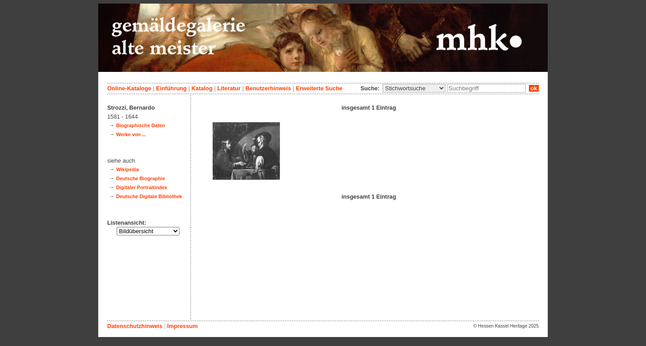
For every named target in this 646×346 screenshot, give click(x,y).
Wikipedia (127, 169)
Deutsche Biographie (140, 178)
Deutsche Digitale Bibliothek (149, 196)
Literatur (228, 88)
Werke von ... (131, 134)
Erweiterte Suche (319, 88)
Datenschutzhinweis (134, 326)
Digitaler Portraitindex (141, 187)
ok (534, 88)
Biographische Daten (140, 125)
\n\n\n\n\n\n (414, 88)
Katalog (202, 88)
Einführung (171, 88)
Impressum (182, 326)
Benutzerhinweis (268, 88)
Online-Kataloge (129, 88)
